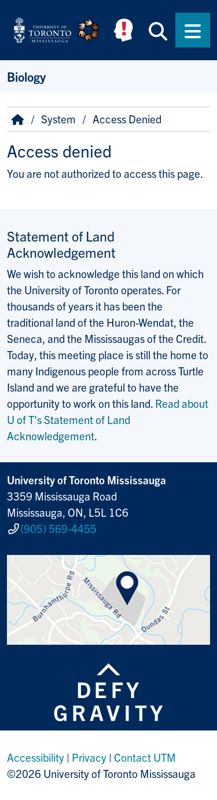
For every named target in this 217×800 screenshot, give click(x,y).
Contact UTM (145, 757)
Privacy (89, 757)
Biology (26, 76)
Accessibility (35, 757)
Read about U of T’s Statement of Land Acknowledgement (107, 419)
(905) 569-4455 (58, 528)
